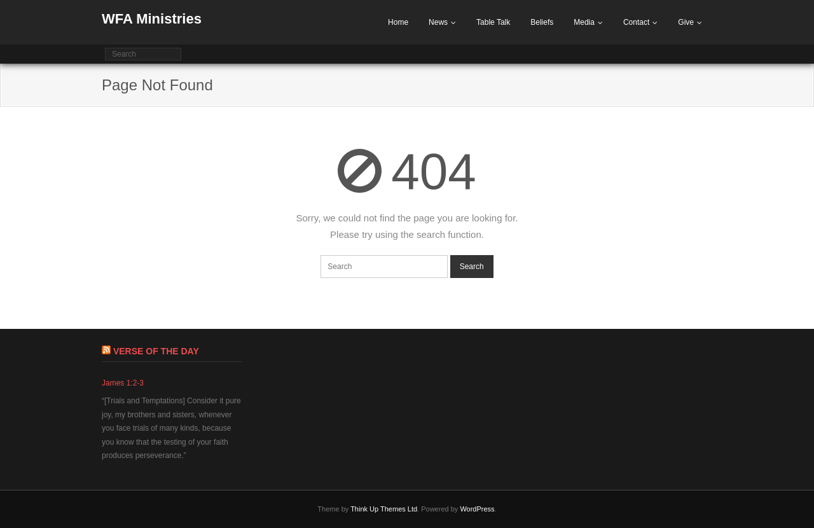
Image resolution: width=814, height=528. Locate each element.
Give (686, 22)
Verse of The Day (156, 351)
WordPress (477, 509)
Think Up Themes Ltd (383, 509)
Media (584, 22)
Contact (636, 22)
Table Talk (493, 22)
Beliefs (541, 22)
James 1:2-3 (123, 383)
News (438, 22)
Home (398, 22)
